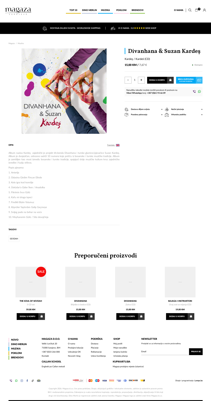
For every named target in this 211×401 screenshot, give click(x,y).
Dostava (94, 344)
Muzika (21, 43)
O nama (178, 10)
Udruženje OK (74, 352)
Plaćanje (94, 348)
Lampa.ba (198, 381)
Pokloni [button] (121, 10)
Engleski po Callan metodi (53, 367)
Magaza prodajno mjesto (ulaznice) (128, 367)
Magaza (12, 43)
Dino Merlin (19, 344)
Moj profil (117, 344)
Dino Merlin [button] (89, 10)
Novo (14, 340)
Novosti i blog (74, 356)
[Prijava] (204, 10)
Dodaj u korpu (161, 80)
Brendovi (17, 357)
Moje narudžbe (120, 348)
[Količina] (135, 80)
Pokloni (16, 353)
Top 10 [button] (73, 10)
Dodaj (32, 316)
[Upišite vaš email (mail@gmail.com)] (172, 351)
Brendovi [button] (137, 10)
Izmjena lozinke (120, 352)
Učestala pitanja (120, 356)
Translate (113, 145)
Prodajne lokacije (75, 348)
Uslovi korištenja (98, 356)
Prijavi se (196, 352)
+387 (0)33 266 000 (51, 352)
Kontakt (45, 356)
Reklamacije (96, 352)
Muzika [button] (105, 10)
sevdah (14, 239)
